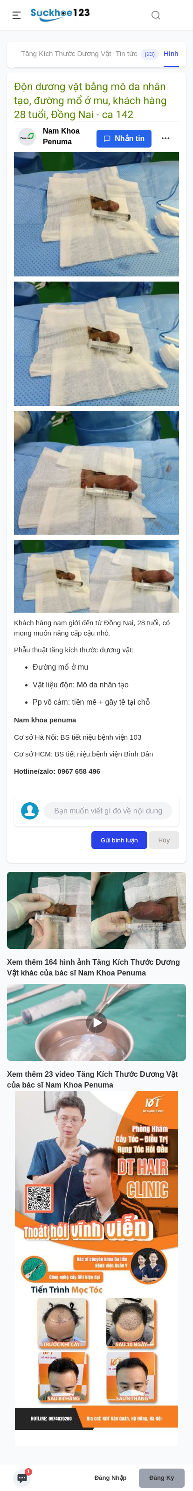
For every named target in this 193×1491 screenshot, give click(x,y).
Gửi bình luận (119, 840)
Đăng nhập (111, 1477)
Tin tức (137, 54)
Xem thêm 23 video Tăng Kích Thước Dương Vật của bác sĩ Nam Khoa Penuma (92, 1079)
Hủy (164, 840)
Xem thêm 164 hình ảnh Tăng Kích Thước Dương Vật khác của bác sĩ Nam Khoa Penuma (93, 967)
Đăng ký (161, 1477)
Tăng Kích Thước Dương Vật (66, 53)
